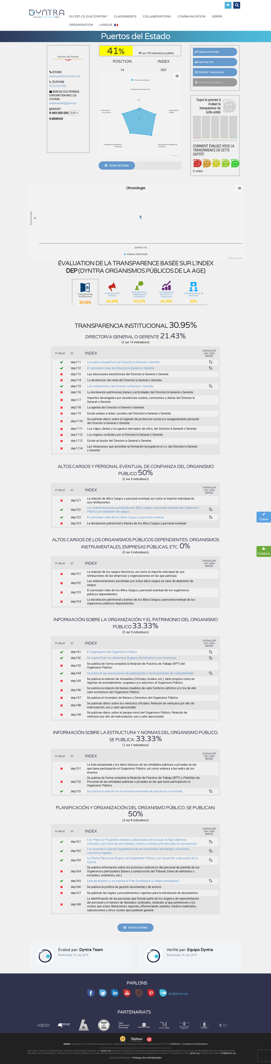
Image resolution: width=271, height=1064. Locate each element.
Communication (191, 16)
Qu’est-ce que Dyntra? (88, 16)
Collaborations (157, 16)
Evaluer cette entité (207, 51)
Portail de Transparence (209, 72)
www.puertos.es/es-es (64, 76)
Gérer (217, 16)
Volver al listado (117, 165)
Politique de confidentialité (146, 1057)
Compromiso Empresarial (195, 1044)
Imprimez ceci (204, 62)
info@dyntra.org (228, 1053)
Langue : (108, 25)
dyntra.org (105, 1051)
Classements (125, 16)
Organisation (81, 25)
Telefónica (175, 1044)
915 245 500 (57, 86)
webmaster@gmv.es (62, 103)
